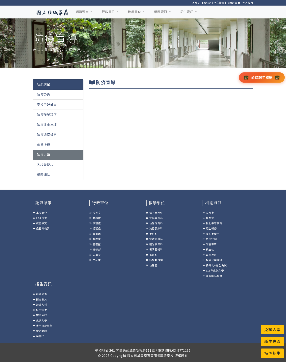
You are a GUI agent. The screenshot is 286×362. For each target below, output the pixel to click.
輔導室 (95, 239)
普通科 (151, 255)
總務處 (95, 228)
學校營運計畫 (47, 104)
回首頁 (196, 3)
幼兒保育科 (154, 223)
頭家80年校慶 (212, 276)
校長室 (95, 213)
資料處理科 (154, 218)
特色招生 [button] (272, 353)
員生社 (208, 249)
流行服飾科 (154, 228)
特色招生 (40, 310)
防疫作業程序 (47, 114)
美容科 (151, 234)
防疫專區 (210, 244)
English (207, 3)
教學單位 (135, 11)
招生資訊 (187, 11)
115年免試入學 (213, 270)
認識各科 (40, 304)
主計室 (95, 260)
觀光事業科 (154, 244)
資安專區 (210, 255)
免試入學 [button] (272, 329)
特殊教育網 (154, 260)
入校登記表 (45, 164)
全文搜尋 (219, 3)
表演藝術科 (154, 249)
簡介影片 (40, 299)
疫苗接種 (43, 144)
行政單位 (109, 11)
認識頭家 (83, 11)
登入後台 (247, 3)
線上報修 (210, 228)
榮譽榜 (38, 336)
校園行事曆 (233, 3)
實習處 (95, 234)
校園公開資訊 (212, 260)
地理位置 (40, 218)
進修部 (95, 249)
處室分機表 (41, 228)
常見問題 (40, 331)
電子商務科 (154, 213)
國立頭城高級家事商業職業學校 (150, 355)
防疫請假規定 (47, 134)
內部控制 (210, 239)
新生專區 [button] (272, 341)
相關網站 (43, 174)
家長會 (208, 213)
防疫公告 (43, 94)
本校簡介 (40, 213)
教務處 (95, 218)
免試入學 (40, 320)
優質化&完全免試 (215, 265)
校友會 (208, 218)
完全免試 (40, 315)
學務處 (95, 223)
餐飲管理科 (154, 239)
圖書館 (95, 244)
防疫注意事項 (47, 124)
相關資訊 (161, 11)
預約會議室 (211, 234)
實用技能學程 (42, 325)
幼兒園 (151, 265)
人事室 (95, 255)
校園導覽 (40, 223)
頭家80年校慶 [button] (262, 77)
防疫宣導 (43, 154)
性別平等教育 (212, 223)
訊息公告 (40, 294)
